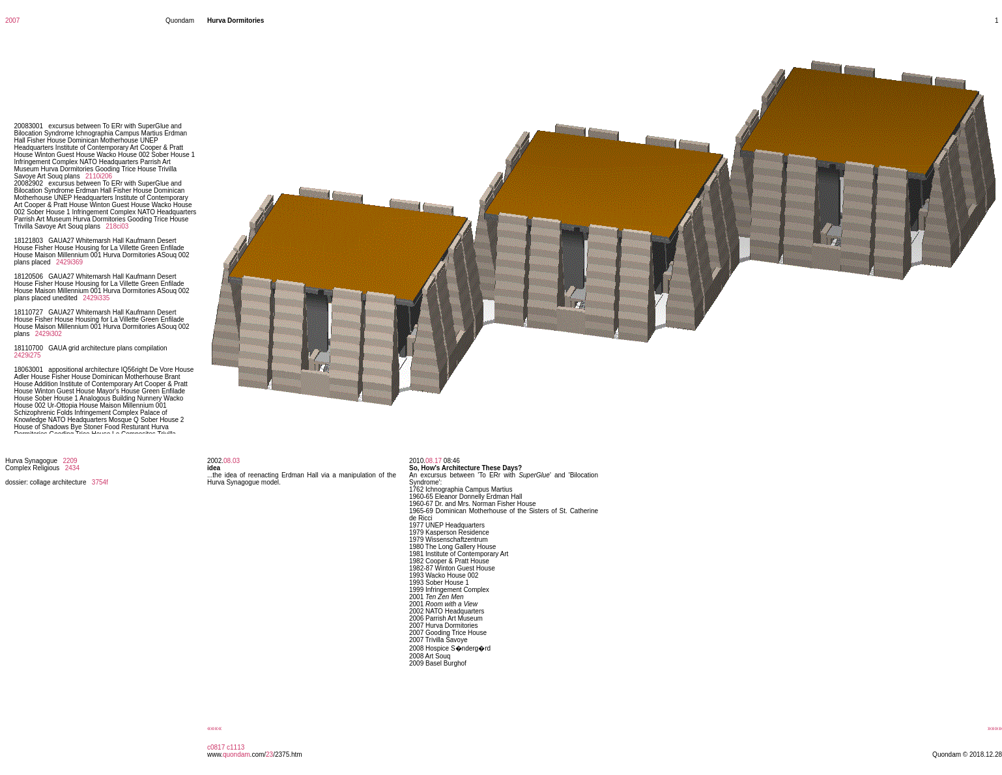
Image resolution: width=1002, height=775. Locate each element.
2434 (72, 468)
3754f (100, 482)
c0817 (216, 747)
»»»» (995, 728)
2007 (12, 20)
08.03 (231, 460)
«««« (214, 728)
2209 (70, 460)
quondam (236, 754)
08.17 (433, 460)
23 (269, 754)
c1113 (235, 747)
